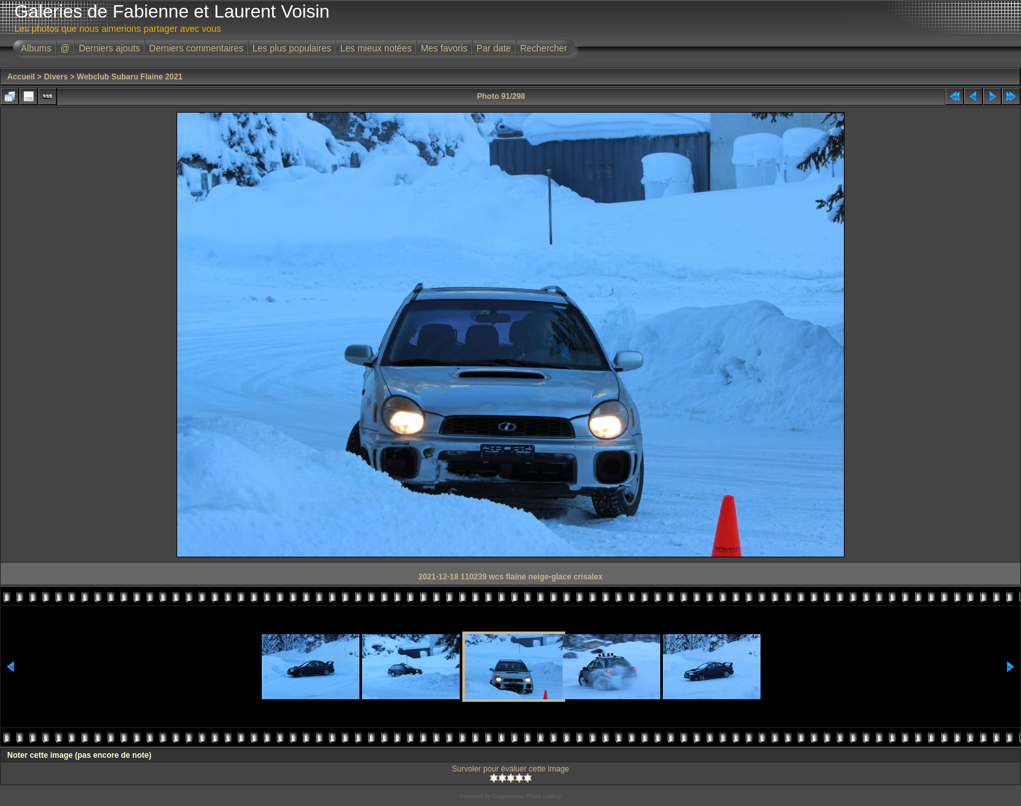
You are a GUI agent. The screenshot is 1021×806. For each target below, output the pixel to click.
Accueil (21, 76)
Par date (494, 48)
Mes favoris (444, 48)
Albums (36, 48)
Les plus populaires (292, 48)
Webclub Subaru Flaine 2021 (130, 76)
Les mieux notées (376, 48)
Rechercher (543, 48)
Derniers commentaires (196, 48)
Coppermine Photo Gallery (526, 796)
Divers (56, 76)
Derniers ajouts (109, 48)
